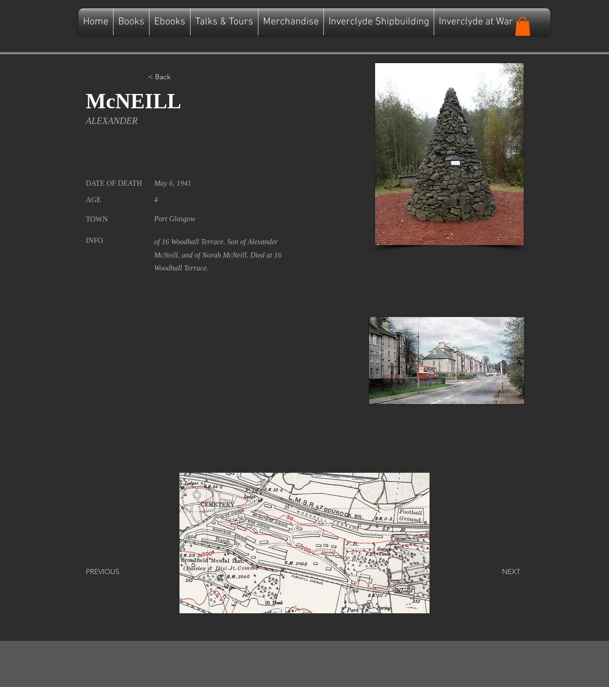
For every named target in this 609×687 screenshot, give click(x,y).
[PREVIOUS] (116, 572)
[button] (523, 26)
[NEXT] (497, 572)
